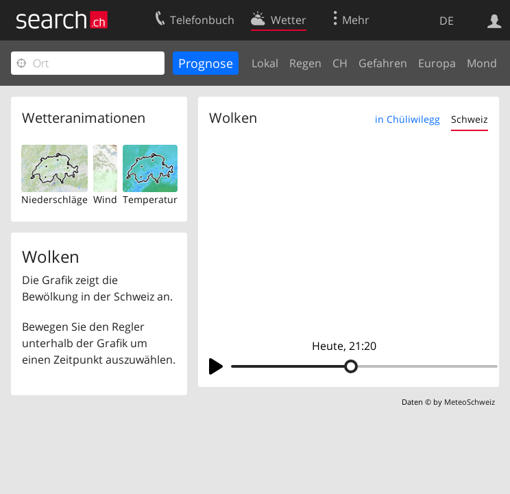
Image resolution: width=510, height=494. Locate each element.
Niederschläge (54, 199)
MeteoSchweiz (469, 402)
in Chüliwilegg (407, 119)
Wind (105, 199)
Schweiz (469, 119)
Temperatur (150, 199)
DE (446, 20)
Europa (437, 63)
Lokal (265, 63)
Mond (482, 63)
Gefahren (383, 63)
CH (340, 63)
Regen (305, 63)
